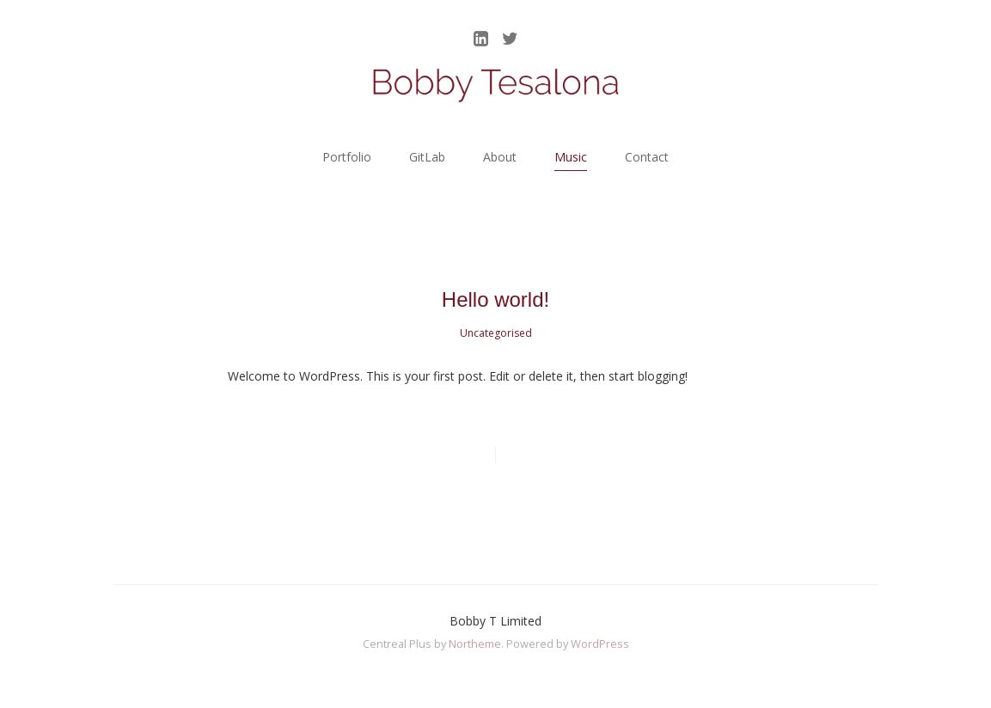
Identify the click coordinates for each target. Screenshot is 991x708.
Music (570, 157)
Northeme (475, 643)
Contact (647, 157)
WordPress (600, 643)
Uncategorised (496, 333)
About (500, 157)
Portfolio (346, 157)
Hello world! (495, 299)
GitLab (427, 157)
